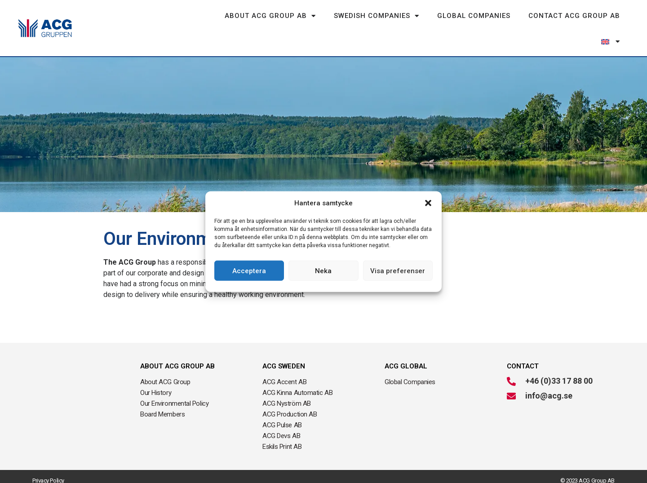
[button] (428, 203)
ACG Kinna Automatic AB (297, 393)
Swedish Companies (376, 16)
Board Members (162, 414)
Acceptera (249, 270)
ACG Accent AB (284, 382)
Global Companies (473, 16)
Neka (323, 270)
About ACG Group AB (270, 16)
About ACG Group (165, 382)
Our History (155, 393)
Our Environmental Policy (174, 403)
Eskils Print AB (281, 447)
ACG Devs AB (281, 436)
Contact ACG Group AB (574, 16)
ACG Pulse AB (282, 425)
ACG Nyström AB (286, 403)
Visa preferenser (397, 270)
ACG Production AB (289, 414)
